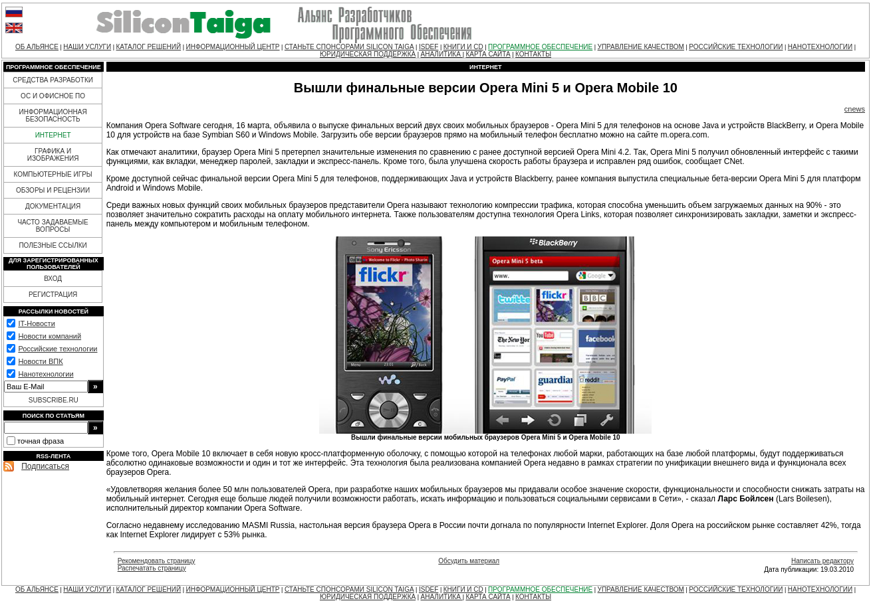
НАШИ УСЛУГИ (87, 46)
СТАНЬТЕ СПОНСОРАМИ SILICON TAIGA (349, 46)
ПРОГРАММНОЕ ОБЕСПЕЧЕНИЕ (540, 46)
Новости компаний (49, 336)
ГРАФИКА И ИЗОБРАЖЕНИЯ (53, 154)
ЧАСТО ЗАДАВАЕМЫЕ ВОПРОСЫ (52, 226)
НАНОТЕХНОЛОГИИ (820, 46)
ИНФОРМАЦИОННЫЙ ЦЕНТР (233, 46)
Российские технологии (57, 349)
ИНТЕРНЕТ (53, 135)
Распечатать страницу (152, 568)
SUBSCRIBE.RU (53, 400)
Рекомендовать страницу (156, 561)
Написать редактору (822, 561)
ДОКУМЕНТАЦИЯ (52, 206)
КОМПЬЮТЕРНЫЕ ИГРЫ (52, 174)
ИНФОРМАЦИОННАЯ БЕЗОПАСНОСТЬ (53, 115)
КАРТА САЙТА (487, 54)
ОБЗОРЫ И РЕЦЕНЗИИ (53, 190)
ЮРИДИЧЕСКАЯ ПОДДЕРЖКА (368, 54)
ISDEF (428, 46)
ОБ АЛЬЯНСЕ (37, 46)
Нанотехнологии (45, 374)
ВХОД (53, 278)
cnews (854, 109)
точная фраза (40, 441)
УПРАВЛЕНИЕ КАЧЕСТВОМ (641, 46)
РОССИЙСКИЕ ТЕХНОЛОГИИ (736, 46)
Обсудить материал (468, 561)
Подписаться (45, 466)
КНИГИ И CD (463, 46)
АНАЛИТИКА (442, 54)
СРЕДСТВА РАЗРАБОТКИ (53, 80)
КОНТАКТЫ (533, 54)
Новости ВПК (40, 361)
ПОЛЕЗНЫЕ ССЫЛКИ (52, 245)
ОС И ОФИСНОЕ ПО (53, 96)
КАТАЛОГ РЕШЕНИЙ (148, 46)
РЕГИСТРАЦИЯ (53, 294)
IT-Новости (36, 323)
